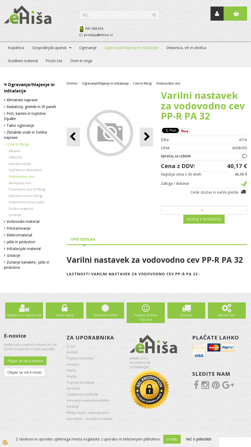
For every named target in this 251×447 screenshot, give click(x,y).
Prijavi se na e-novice (25, 360)
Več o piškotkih (198, 439)
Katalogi (73, 406)
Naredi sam (226, 315)
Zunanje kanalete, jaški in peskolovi (26, 265)
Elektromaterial (19, 235)
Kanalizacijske (20, 163)
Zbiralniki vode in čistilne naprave (25, 135)
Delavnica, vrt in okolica (186, 47)
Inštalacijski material (24, 248)
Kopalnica (16, 47)
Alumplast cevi (20, 183)
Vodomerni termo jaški (26, 202)
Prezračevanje (19, 228)
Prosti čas (54, 60)
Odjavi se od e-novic (24, 372)
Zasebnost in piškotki (82, 394)
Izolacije (15, 214)
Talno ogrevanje (20, 125)
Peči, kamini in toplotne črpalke (25, 116)
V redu (172, 439)
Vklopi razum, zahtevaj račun (88, 412)
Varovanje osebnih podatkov (88, 400)
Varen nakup (64, 315)
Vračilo (72, 376)
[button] (146, 137)
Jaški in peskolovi (21, 241)
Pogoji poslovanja (80, 358)
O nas (71, 346)
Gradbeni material (23, 60)
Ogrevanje (88, 47)
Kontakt (72, 352)
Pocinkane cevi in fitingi (27, 189)
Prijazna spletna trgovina (145, 317)
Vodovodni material (23, 221)
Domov (72, 83)
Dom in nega (81, 60)
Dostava (186, 315)
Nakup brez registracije (24, 315)
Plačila (71, 370)
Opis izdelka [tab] (83, 239)
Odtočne (15, 157)
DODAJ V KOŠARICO (204, 219)
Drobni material (21, 208)
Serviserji (73, 388)
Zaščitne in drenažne (25, 170)
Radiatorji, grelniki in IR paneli (31, 106)
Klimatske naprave (22, 99)
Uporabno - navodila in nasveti (89, 418)
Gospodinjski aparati (49, 47)
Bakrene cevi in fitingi (25, 195)
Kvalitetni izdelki (105, 315)
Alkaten (15, 150)
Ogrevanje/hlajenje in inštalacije (131, 47)
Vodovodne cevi (21, 176)
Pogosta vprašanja (80, 382)
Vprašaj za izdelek (176, 155)
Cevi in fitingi (18, 144)
